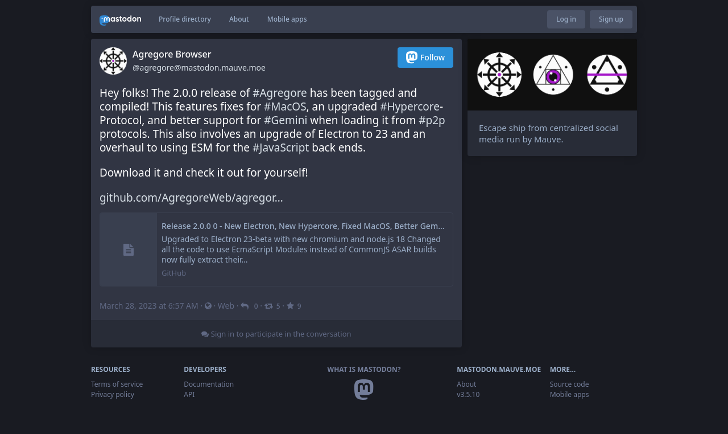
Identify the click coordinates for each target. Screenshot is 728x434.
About (239, 19)
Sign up (611, 19)
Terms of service (117, 384)
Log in (566, 19)
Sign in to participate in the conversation (276, 334)
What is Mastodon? (364, 369)
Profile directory (185, 19)
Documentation (209, 384)
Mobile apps (287, 19)
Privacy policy (112, 394)
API (189, 394)
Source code (569, 384)
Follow (425, 57)
